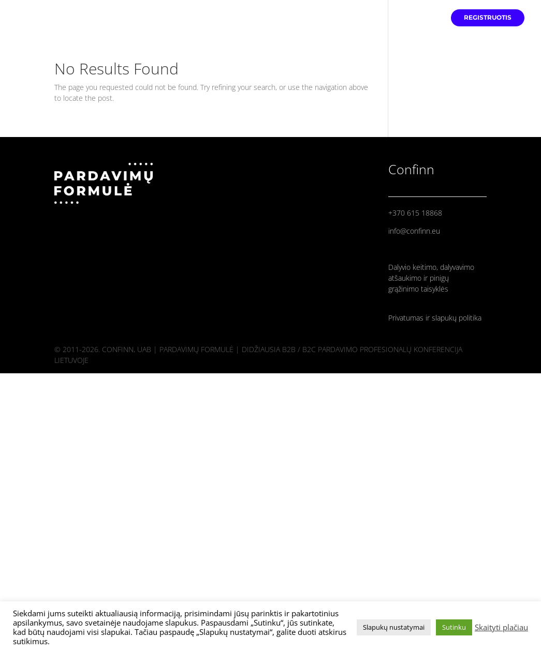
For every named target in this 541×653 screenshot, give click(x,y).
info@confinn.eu (414, 231)
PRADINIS (366, 17)
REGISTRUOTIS (487, 17)
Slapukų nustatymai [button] (394, 627)
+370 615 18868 (415, 213)
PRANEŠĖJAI (416, 17)
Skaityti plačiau (501, 627)
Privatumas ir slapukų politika (434, 318)
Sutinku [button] (454, 627)
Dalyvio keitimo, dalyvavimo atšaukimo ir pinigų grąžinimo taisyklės (431, 278)
